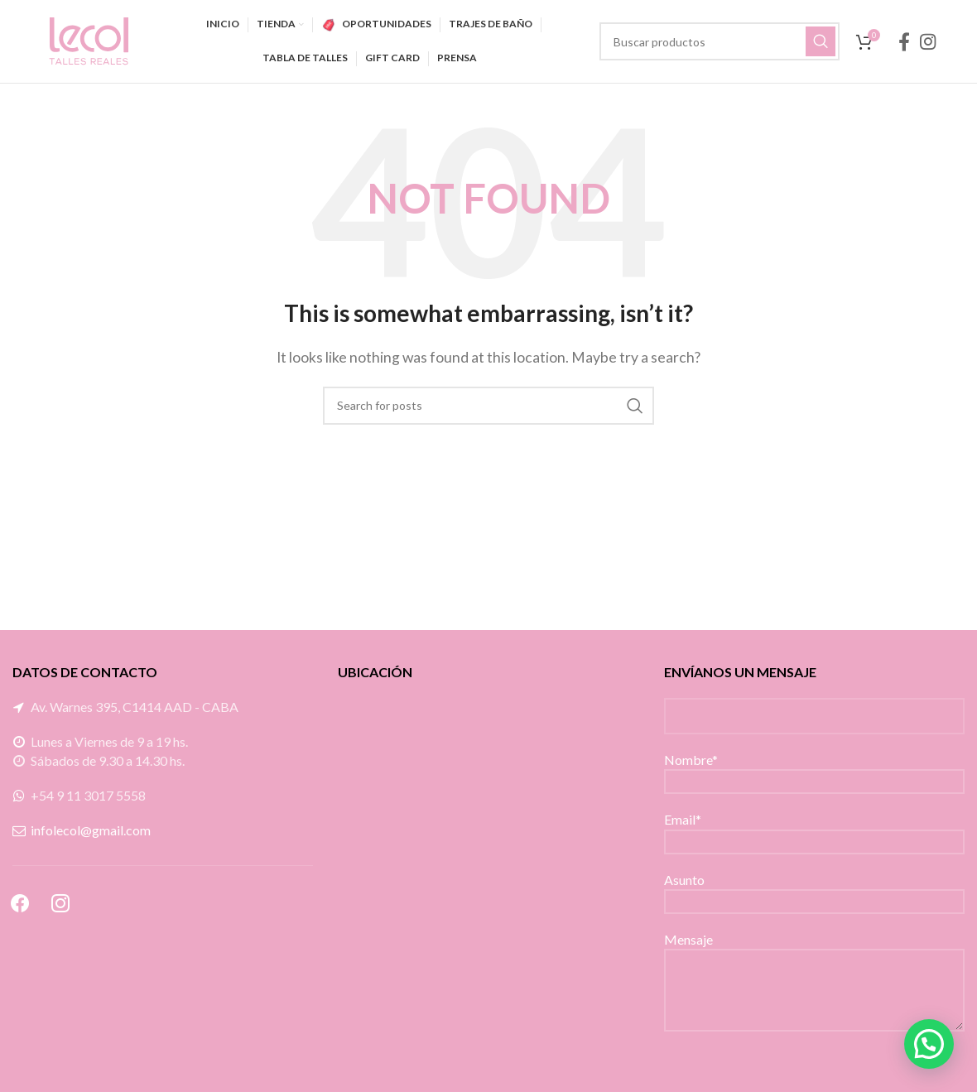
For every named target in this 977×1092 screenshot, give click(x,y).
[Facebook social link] (904, 41)
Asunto (814, 889)
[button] (929, 1044)
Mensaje (814, 963)
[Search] (719, 41)
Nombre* (814, 769)
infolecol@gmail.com (91, 830)
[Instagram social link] (928, 41)
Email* (814, 829)
